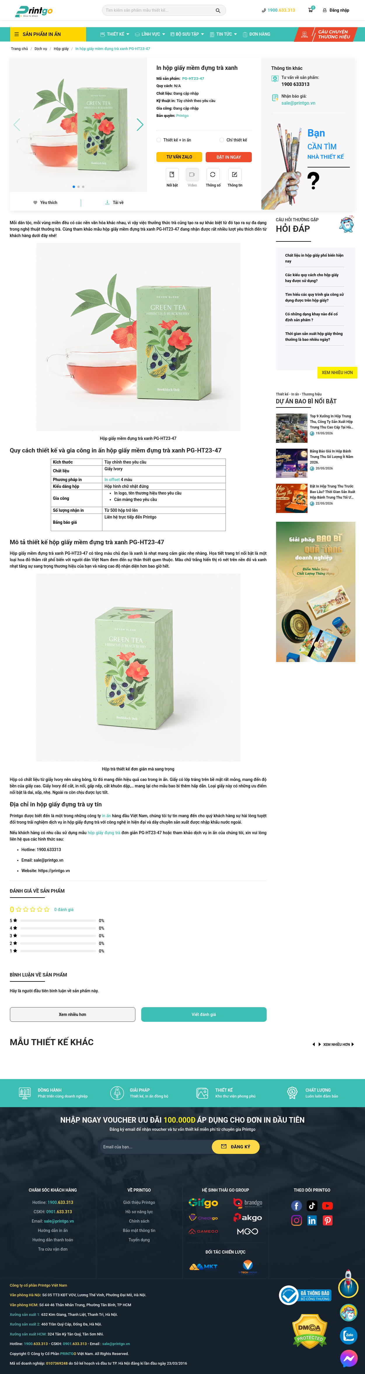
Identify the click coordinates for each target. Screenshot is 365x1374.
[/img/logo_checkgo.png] (203, 1217)
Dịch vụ (41, 48)
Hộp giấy (61, 48)
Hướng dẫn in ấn (53, 1230)
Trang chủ (19, 48)
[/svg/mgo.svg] (247, 1231)
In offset (112, 479)
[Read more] (331, 154)
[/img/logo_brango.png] (247, 1203)
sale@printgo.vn (298, 103)
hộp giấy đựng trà (104, 832)
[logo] (34, 10)
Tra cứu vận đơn (52, 1249)
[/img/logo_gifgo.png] (203, 1203)
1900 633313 (296, 84)
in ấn (106, 815)
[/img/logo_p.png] (247, 1217)
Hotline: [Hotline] (52, 1202)
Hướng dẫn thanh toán (52, 1240)
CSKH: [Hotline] (53, 1211)
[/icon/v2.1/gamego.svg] (203, 1231)
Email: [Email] (53, 1221)
